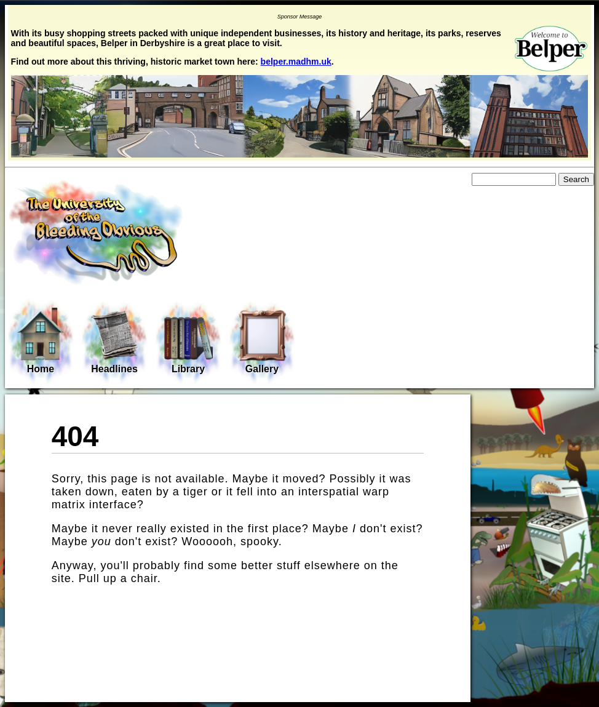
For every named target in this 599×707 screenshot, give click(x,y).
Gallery (262, 341)
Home (40, 340)
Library (188, 341)
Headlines (114, 341)
